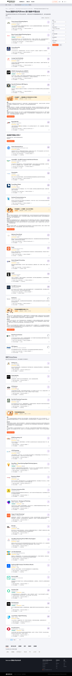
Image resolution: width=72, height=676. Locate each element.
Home (7, 8)
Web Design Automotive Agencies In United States (24, 8)
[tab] (7, 646)
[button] (60, 1)
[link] (28, 1)
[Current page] (17, 639)
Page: (14, 639)
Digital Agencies (11, 8)
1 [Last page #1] (20, 639)
